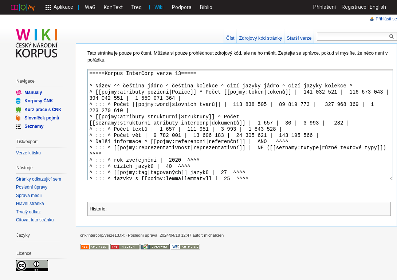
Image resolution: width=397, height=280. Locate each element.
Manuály (33, 92)
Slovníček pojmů (41, 118)
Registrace (354, 7)
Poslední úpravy (31, 187)
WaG (90, 7)
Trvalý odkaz (28, 211)
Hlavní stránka (30, 203)
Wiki (159, 7)
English (378, 7)
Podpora (182, 7)
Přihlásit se (386, 18)
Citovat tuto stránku (35, 219)
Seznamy (33, 126)
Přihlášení (324, 7)
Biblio (206, 7)
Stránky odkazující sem (38, 179)
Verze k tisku (28, 152)
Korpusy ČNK (38, 100)
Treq (136, 7)
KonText (113, 7)
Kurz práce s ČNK (42, 109)
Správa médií (29, 195)
